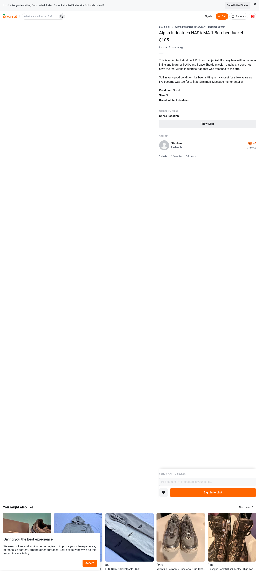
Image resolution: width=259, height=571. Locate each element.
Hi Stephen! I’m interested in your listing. (207, 482)
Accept (92, 553)
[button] (246, 507)
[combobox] (40, 16)
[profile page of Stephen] (164, 145)
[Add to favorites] (163, 492)
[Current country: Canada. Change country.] (252, 16)
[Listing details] (207, 247)
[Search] (61, 16)
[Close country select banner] (255, 3)
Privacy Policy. (48, 543)
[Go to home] (10, 16)
